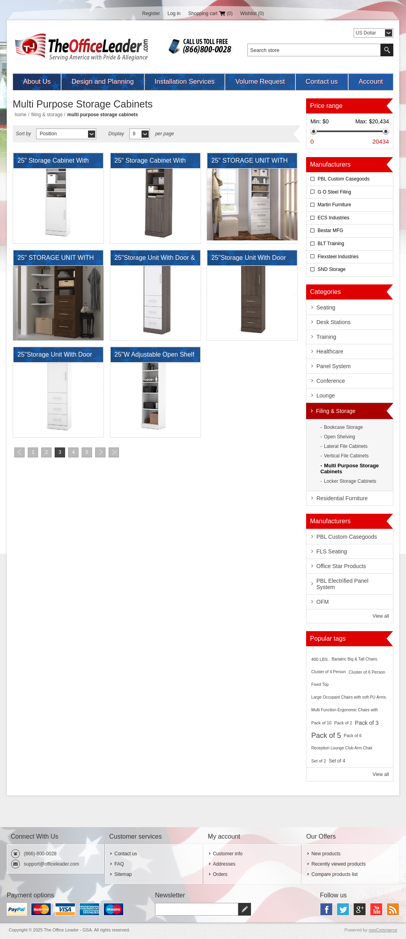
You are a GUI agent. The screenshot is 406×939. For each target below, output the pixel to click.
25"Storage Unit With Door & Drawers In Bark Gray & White (155, 259)
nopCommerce (383, 929)
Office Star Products (341, 566)
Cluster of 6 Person (367, 672)
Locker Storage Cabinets (350, 481)
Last (114, 452)
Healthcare (329, 351)
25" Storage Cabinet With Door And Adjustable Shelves (53, 162)
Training (326, 337)
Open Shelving (339, 437)
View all (381, 616)
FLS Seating (331, 551)
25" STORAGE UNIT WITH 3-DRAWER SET (249, 162)
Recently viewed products (338, 864)
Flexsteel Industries (338, 256)
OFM (322, 602)
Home (21, 114)
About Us (37, 81)
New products (325, 853)
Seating (325, 307)
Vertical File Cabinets (346, 456)
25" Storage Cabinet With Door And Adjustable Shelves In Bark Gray (150, 162)
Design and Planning (103, 81)
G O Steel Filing (334, 192)
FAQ (119, 864)
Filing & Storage (47, 114)
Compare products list (334, 874)
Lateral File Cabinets (346, 446)
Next (100, 452)
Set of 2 (318, 760)
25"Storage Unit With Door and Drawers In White (54, 356)
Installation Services (184, 81)
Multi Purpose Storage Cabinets (349, 468)
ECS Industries (333, 218)
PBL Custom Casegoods (344, 179)
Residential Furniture (342, 498)
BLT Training (331, 243)
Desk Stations (333, 322)
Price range (326, 105)
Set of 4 (337, 761)
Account (370, 81)
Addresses (224, 864)
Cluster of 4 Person (328, 672)
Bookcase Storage (343, 427)
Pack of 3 (367, 723)
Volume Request (260, 81)
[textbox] (314, 50)
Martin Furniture (334, 204)
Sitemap (123, 874)
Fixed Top (320, 684)
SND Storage (332, 269)
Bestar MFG (330, 230)
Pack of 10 (321, 722)
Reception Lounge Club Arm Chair (342, 748)
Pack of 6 (353, 735)
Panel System (333, 366)
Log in (174, 13)
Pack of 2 (343, 722)
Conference (330, 381)
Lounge (325, 395)
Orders (220, 874)
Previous (19, 452)
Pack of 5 (326, 735)
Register (151, 13)
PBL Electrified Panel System (342, 584)
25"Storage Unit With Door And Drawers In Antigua (248, 259)
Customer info (228, 853)
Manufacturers (330, 164)
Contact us (322, 81)
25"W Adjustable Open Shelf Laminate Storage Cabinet (154, 356)
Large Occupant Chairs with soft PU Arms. (349, 697)
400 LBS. (320, 659)
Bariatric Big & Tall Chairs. (354, 659)
